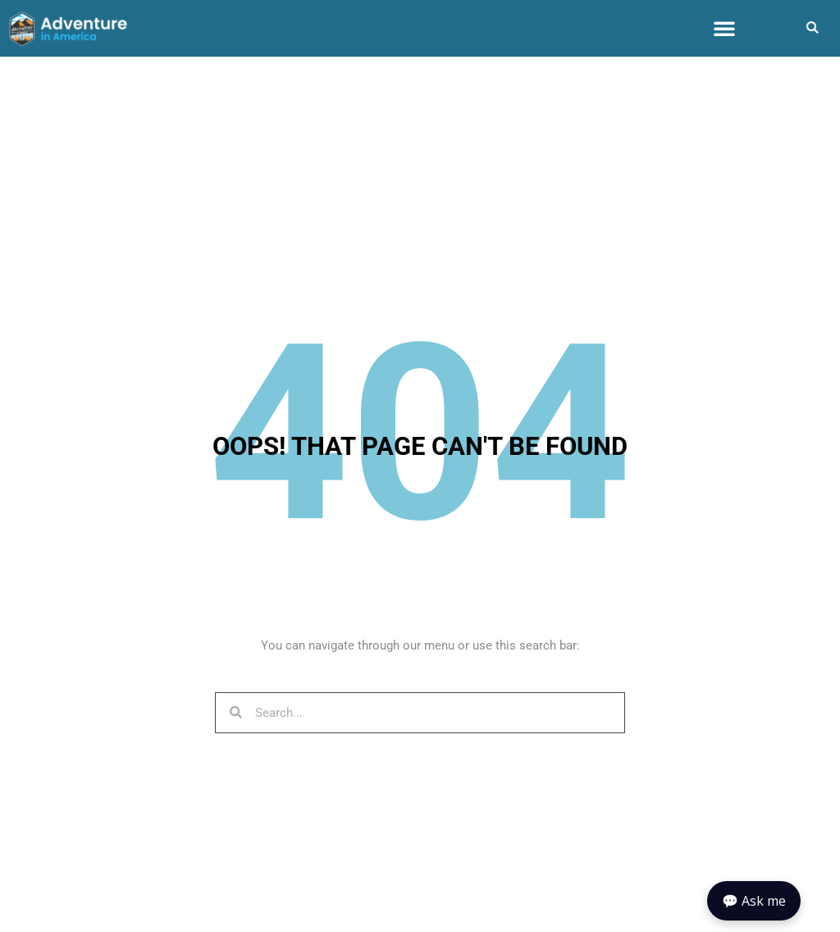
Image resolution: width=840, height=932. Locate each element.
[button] (724, 28)
